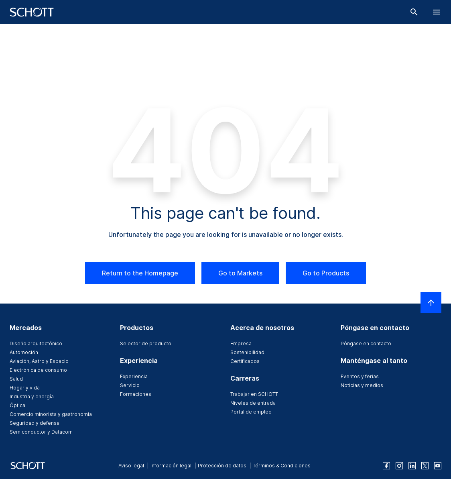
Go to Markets (240, 273)
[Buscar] (414, 12)
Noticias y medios (362, 385)
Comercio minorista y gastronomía (51, 414)
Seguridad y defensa (34, 423)
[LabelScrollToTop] (431, 302)
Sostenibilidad (247, 352)
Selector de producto (145, 343)
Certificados (245, 361)
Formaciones (135, 394)
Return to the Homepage (140, 273)
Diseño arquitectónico (36, 343)
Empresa (241, 343)
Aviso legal (131, 466)
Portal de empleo (251, 412)
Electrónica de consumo (38, 370)
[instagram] (399, 465)
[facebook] (386, 465)
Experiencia (134, 376)
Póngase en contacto (366, 343)
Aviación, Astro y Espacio (39, 361)
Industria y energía (32, 396)
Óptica (17, 405)
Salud (16, 379)
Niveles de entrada (253, 403)
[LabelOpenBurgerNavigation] (436, 12)
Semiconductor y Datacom (41, 432)
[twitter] (425, 465)
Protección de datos (222, 466)
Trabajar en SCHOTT (254, 394)
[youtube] (437, 465)
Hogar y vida (25, 388)
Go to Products (326, 273)
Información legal (170, 466)
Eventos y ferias (360, 376)
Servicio (130, 385)
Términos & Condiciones (282, 466)
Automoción (24, 352)
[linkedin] (412, 465)
